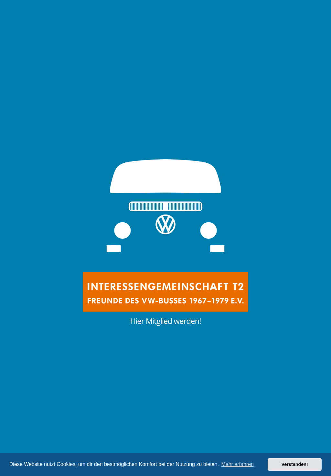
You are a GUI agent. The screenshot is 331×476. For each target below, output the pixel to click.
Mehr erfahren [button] (237, 464)
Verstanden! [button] (295, 464)
